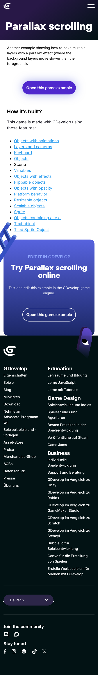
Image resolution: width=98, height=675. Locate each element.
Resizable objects (30, 200)
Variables (22, 170)
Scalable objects (29, 206)
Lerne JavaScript (61, 382)
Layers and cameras (33, 146)
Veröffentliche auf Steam (68, 437)
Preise (9, 449)
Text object (24, 223)
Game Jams (57, 444)
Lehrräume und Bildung (67, 375)
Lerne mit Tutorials (63, 389)
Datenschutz (14, 471)
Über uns (11, 485)
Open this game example (49, 87)
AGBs (8, 464)
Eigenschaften (15, 375)
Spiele (9, 382)
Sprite (19, 212)
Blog (7, 389)
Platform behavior (30, 194)
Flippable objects (30, 182)
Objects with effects (33, 176)
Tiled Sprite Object (31, 229)
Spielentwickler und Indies (69, 405)
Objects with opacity (33, 188)
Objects (21, 158)
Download (12, 404)
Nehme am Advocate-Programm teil (21, 417)
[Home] (7, 6)
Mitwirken (12, 397)
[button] (91, 6)
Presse (9, 478)
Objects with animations (36, 141)
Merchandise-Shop (20, 456)
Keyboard (23, 152)
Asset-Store (13, 442)
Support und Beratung (66, 472)
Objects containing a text (37, 217)
